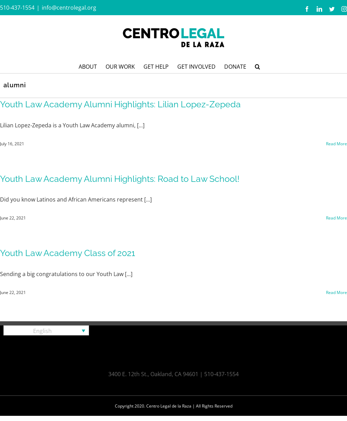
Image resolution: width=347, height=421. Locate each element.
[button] (257, 66)
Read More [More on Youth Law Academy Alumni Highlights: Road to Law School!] (336, 218)
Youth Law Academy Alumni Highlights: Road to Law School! (119, 179)
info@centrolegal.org (69, 7)
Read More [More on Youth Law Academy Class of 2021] (336, 292)
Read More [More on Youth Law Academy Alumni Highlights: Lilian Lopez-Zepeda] (336, 144)
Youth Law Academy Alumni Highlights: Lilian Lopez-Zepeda (120, 104)
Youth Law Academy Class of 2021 (67, 253)
